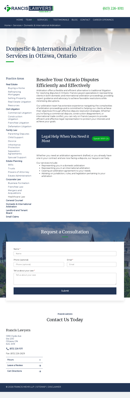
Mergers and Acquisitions (15, 191)
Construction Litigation (15, 117)
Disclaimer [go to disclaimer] (54, 387)
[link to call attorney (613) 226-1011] (113, 8)
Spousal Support (17, 157)
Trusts (11, 168)
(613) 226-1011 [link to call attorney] (14, 348)
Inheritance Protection (14, 146)
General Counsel (14, 200)
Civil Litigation (13, 109)
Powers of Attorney (18, 172)
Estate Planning (14, 161)
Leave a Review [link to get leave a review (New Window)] (24, 365)
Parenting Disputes (18, 134)
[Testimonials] (61, 20)
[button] (33, 19)
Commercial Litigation (20, 113)
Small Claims (12, 217)
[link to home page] (29, 8)
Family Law (11, 130)
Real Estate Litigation (19, 102)
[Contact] (85, 20)
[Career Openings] (103, 20)
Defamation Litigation (19, 126)
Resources (13, 105)
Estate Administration (19, 176)
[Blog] (75, 20)
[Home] (19, 20)
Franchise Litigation (18, 123)
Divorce (12, 141)
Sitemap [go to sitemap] (41, 387)
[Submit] (65, 290)
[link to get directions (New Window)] (24, 339)
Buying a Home (16, 88)
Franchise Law (15, 187)
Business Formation (18, 183)
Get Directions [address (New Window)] (24, 371)
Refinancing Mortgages (14, 93)
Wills (10, 165)
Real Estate (12, 84)
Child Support (15, 137)
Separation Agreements (14, 152)
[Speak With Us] (101, 138)
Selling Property (17, 98)
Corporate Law (13, 179)
